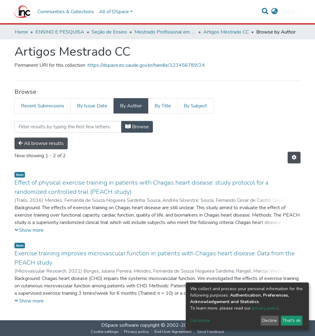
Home (21, 32)
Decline (269, 320)
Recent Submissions (42, 105)
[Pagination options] (294, 157)
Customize (200, 320)
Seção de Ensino (109, 32)
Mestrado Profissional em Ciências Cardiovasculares (165, 32)
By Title (162, 105)
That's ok (291, 320)
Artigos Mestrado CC (226, 32)
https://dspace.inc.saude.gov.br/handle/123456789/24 (146, 65)
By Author (131, 105)
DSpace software (120, 325)
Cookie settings (105, 331)
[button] (274, 11)
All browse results (41, 143)
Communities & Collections (66, 11)
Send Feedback (210, 331)
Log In (288, 11)
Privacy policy (136, 331)
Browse (137, 126)
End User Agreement (173, 331)
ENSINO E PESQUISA (59, 32)
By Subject (195, 105)
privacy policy (265, 308)
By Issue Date (92, 105)
